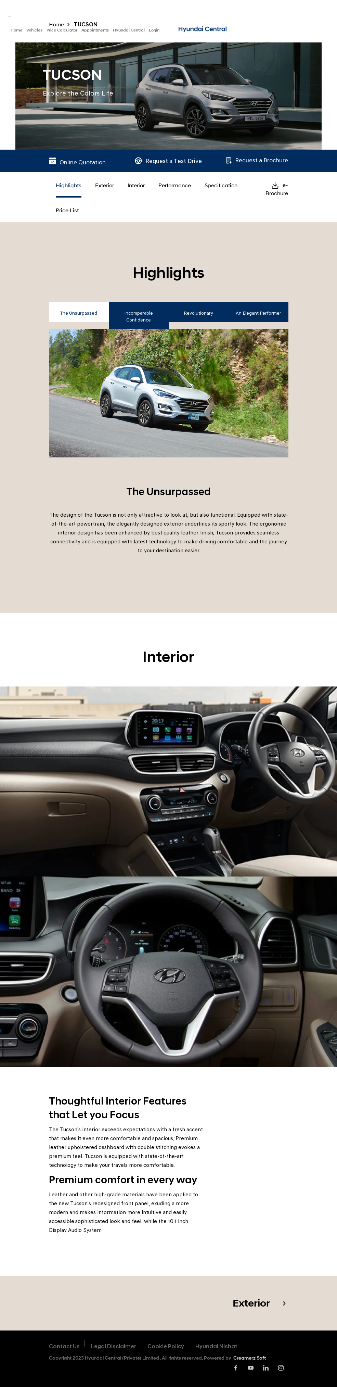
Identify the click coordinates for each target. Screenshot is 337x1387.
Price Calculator (62, 30)
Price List (67, 210)
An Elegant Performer (258, 313)
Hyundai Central (129, 30)
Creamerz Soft (249, 1358)
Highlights (68, 185)
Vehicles (34, 30)
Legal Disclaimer (113, 1346)
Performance (174, 185)
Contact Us (64, 1346)
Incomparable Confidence (138, 316)
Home (16, 30)
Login (154, 30)
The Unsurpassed (78, 313)
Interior (136, 185)
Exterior (104, 185)
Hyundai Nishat (216, 1346)
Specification (221, 185)
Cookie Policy (165, 1346)
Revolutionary (198, 313)
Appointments (95, 30)
